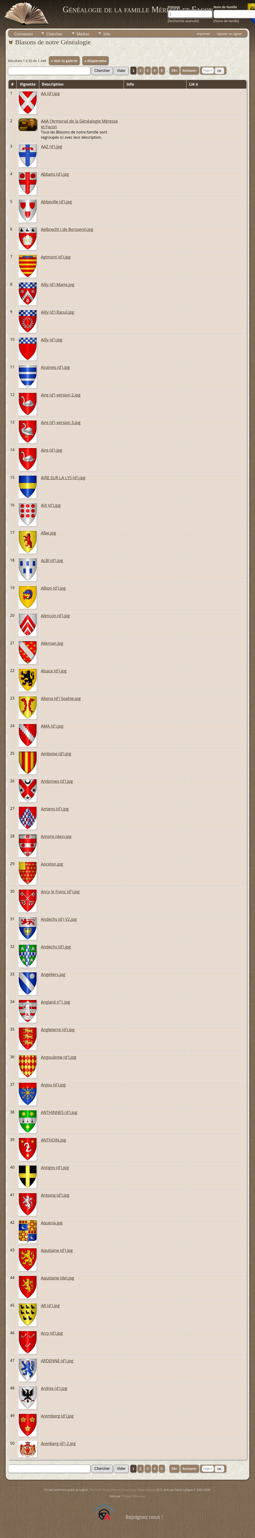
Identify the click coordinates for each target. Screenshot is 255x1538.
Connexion (23, 34)
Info (106, 34)
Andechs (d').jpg (56, 947)
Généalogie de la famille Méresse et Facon (138, 9)
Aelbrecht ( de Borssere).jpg (67, 229)
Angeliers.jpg (53, 974)
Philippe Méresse (133, 1496)
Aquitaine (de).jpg (57, 1278)
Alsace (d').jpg (54, 671)
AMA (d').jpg (52, 726)
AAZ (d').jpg (51, 146)
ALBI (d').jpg (52, 560)
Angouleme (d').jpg (58, 1057)
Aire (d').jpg (51, 450)
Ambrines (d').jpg (57, 781)
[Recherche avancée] (183, 21)
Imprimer (203, 34)
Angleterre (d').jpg (58, 1029)
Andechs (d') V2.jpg (59, 919)
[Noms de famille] (226, 21)
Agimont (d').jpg (56, 257)
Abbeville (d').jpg (56, 201)
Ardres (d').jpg (54, 1388)
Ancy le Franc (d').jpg (60, 891)
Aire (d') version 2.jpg (61, 395)
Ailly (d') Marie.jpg (57, 284)
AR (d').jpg (50, 1305)
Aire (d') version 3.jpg (61, 422)
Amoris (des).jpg (56, 836)
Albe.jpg (48, 533)
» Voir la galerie (64, 60)
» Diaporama (95, 60)
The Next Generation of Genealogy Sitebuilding (121, 1490)
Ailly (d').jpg (51, 339)
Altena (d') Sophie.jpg (61, 698)
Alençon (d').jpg (55, 615)
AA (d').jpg (50, 93)
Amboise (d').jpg (56, 753)
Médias (83, 34)
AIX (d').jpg (51, 505)
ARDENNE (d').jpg (57, 1360)
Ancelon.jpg (52, 864)
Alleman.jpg (52, 643)
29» (174, 70)
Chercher (54, 34)
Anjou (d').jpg (53, 1085)
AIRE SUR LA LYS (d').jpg (63, 477)
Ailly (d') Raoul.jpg (57, 312)
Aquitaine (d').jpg (57, 1250)
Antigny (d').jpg (55, 1167)
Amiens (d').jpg (55, 809)
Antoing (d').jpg (55, 1195)
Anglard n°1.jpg (55, 1002)
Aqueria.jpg (52, 1222)
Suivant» (189, 70)
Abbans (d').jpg (55, 174)
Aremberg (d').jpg (57, 1416)
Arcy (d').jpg (52, 1333)
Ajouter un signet (229, 34)
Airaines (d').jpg (55, 367)
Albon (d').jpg (53, 588)
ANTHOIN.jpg (53, 1140)
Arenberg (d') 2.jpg (58, 1443)
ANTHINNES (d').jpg (59, 1112)
